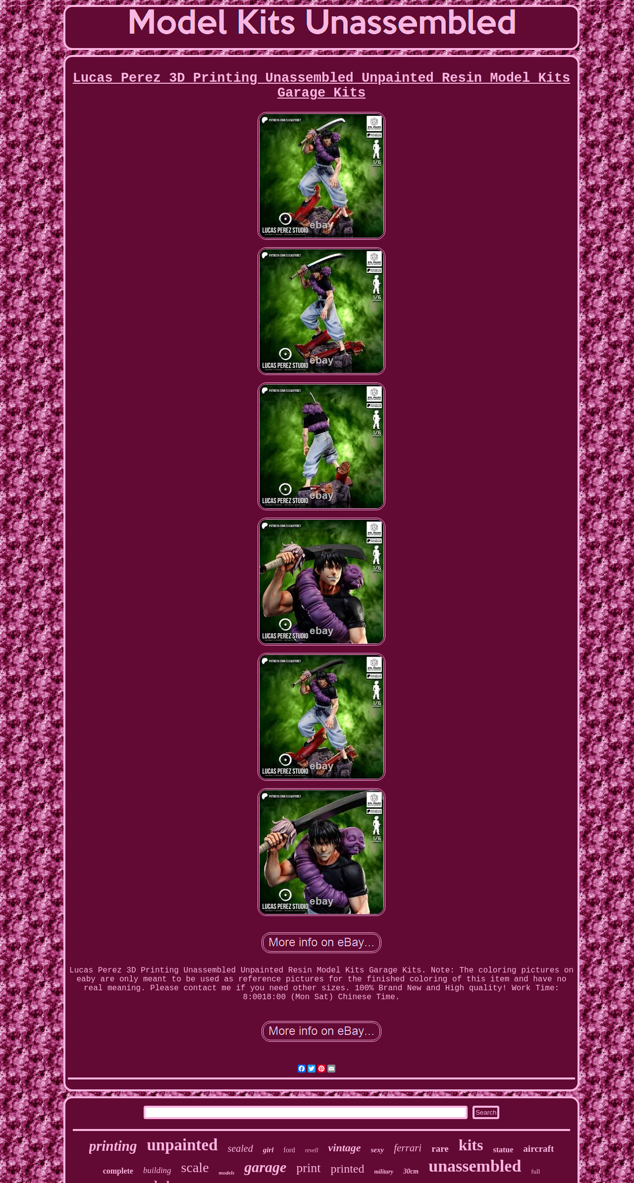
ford (289, 1150)
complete (118, 1171)
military (383, 1171)
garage (265, 1167)
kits (471, 1145)
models (227, 1173)
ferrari (408, 1148)
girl (268, 1150)
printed (347, 1168)
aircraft (538, 1148)
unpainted (182, 1145)
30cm (411, 1171)
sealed (240, 1148)
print (308, 1168)
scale (195, 1167)
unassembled (474, 1166)
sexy (377, 1150)
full (535, 1171)
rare (439, 1148)
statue (503, 1149)
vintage (344, 1147)
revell (311, 1150)
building (157, 1170)
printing (113, 1146)
